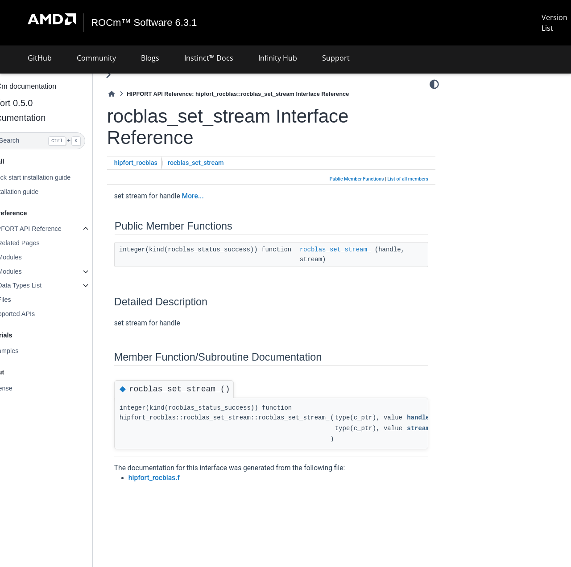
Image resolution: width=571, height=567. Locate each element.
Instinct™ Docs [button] (208, 58)
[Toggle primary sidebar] (129, 74)
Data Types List (41, 285)
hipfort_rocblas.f (175, 478)
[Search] (57, 140)
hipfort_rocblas (157, 163)
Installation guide (36, 191)
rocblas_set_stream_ (357, 249)
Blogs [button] (150, 58)
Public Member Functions (357, 179)
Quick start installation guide (52, 177)
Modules (31, 257)
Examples (26, 350)
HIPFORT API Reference (47, 228)
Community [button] (96, 58)
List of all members (407, 179)
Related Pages (40, 243)
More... (214, 196)
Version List (554, 22)
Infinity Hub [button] (277, 58)
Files (25, 299)
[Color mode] (434, 84)
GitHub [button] (40, 58)
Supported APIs (34, 313)
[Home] (133, 94)
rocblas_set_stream (217, 163)
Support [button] (336, 58)
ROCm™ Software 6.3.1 (144, 22)
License (23, 388)
